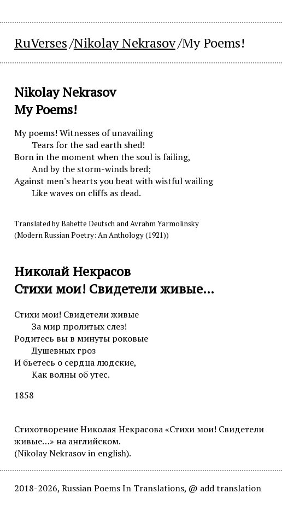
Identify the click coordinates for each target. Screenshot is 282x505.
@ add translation (225, 488)
